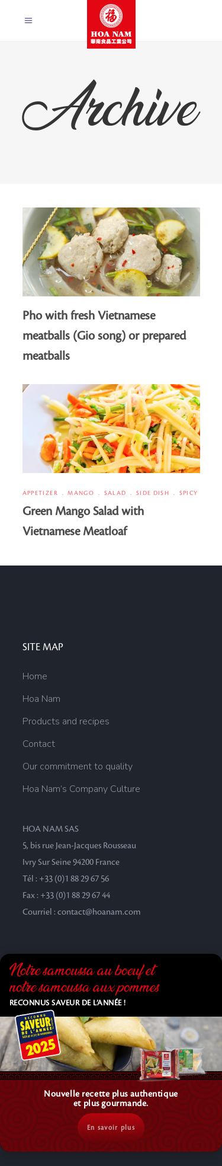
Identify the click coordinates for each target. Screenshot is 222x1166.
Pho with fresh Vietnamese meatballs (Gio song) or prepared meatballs (104, 336)
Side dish (152, 493)
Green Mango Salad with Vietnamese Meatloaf (83, 521)
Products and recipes (66, 721)
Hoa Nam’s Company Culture (81, 789)
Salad (115, 493)
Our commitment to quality (77, 766)
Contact (38, 743)
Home (34, 676)
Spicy (188, 493)
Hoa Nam (41, 698)
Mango (80, 493)
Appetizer (40, 493)
